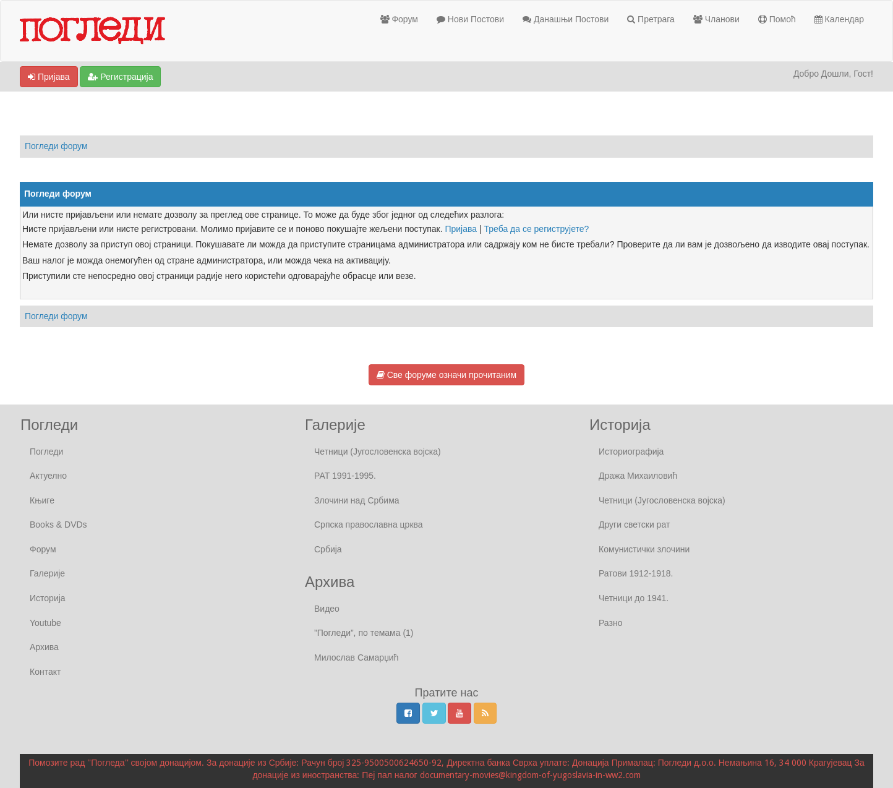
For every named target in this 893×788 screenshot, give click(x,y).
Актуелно (48, 476)
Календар (839, 19)
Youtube (45, 623)
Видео (327, 609)
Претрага (651, 19)
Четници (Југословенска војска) (377, 451)
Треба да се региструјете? (536, 229)
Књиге (42, 500)
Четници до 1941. (634, 598)
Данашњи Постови (566, 19)
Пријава (49, 77)
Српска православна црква (368, 524)
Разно (610, 623)
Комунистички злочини (644, 549)
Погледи (46, 451)
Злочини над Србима (357, 500)
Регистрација (120, 77)
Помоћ (777, 19)
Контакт (45, 672)
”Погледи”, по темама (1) (364, 633)
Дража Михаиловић (638, 476)
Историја (48, 598)
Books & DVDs (58, 524)
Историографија (631, 451)
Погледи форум (56, 146)
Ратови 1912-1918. (636, 573)
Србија (328, 549)
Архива (44, 647)
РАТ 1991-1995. (345, 476)
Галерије (47, 573)
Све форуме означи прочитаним (446, 375)
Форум (399, 19)
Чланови (716, 19)
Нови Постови (470, 19)
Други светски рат (634, 524)
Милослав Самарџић (356, 657)
